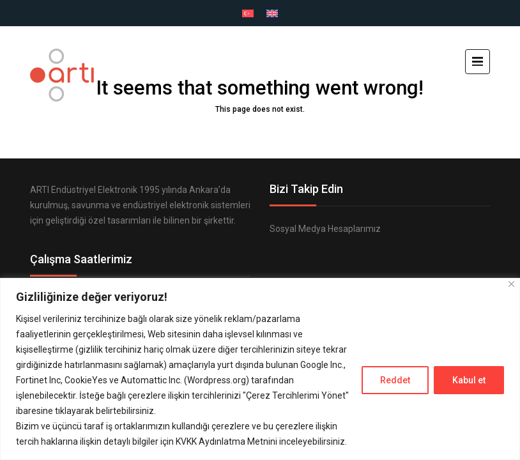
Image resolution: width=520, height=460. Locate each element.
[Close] (511, 284)
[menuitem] (248, 13)
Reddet (395, 380)
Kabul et (469, 380)
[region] (260, 369)
